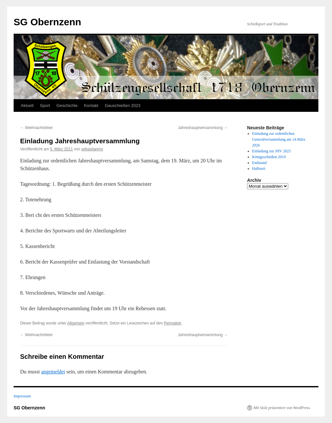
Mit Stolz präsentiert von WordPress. (282, 407)
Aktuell (27, 105)
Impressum (22, 396)
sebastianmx (92, 149)
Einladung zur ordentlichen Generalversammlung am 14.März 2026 (278, 139)
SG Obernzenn (47, 22)
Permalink (172, 323)
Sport (45, 105)
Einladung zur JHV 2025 (271, 151)
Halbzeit (259, 168)
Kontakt (91, 105)
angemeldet (53, 371)
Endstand (259, 162)
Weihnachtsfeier (36, 127)
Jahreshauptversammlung (203, 127)
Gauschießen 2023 (122, 105)
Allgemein (75, 323)
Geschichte (66, 105)
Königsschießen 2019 (269, 157)
